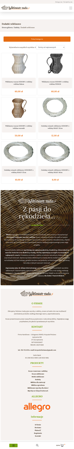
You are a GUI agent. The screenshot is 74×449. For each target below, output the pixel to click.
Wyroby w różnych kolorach (38, 391)
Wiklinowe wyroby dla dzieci (38, 388)
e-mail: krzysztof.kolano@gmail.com (42, 350)
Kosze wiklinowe (38, 374)
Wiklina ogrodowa (38, 385)
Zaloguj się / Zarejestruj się (63, 2)
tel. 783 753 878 (23, 350)
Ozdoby (17, 27)
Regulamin (38, 433)
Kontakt (38, 436)
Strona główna (7, 27)
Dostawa (38, 427)
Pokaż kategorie (37, 39)
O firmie (38, 425)
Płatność (38, 430)
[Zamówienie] (50, 47)
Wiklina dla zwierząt (38, 382)
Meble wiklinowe (38, 377)
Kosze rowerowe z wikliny (37, 371)
